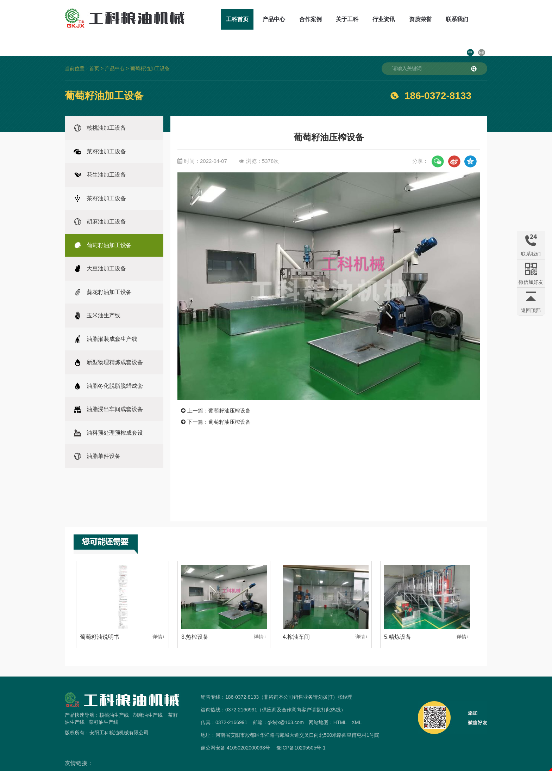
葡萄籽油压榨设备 (229, 395)
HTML (340, 707)
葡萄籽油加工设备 (150, 53)
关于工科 (327, 19)
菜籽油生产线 (103, 706)
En (481, 19)
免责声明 (276, 767)
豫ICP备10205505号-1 (301, 732)
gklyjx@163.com (286, 707)
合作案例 (291, 19)
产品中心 (254, 19)
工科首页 (217, 19)
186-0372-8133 (437, 80)
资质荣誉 (400, 19)
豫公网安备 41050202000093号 (235, 732)
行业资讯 (364, 19)
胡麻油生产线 (148, 699)
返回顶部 (531, 310)
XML (356, 707)
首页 (94, 53)
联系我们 (437, 19)
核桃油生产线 (114, 699)
